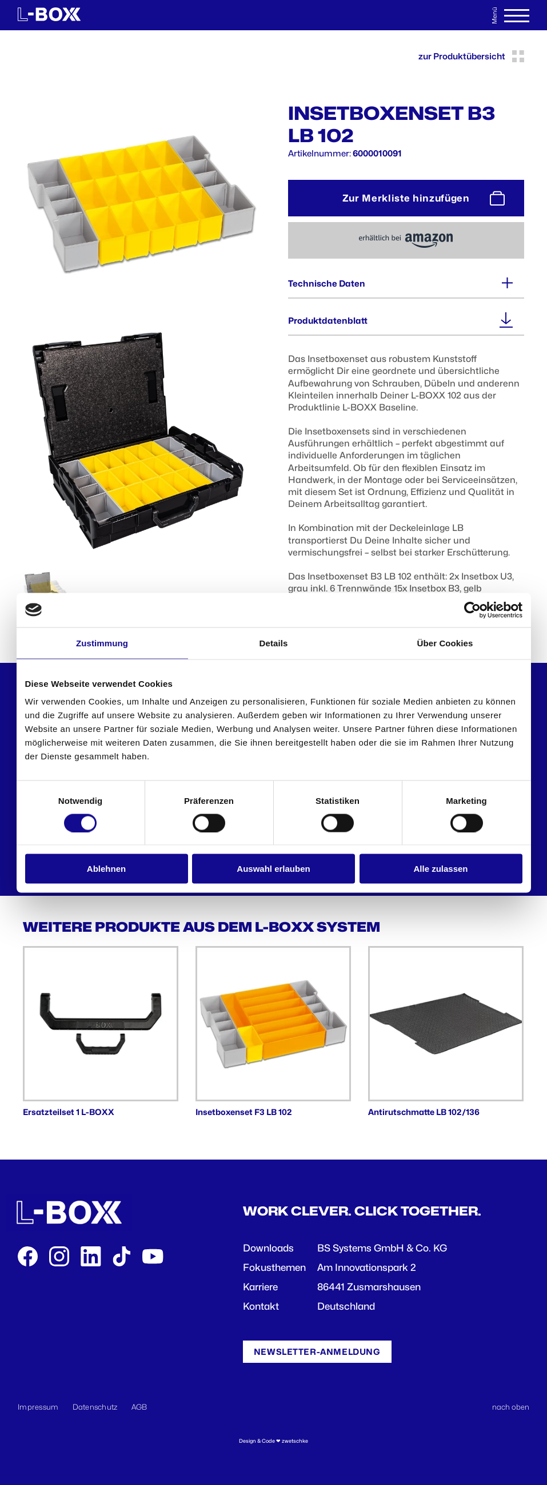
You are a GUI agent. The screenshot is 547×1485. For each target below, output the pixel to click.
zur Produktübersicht (471, 56)
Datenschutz (95, 1406)
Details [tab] (273, 642)
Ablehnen (106, 869)
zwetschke (295, 1441)
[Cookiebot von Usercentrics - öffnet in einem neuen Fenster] (472, 609)
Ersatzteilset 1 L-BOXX (68, 1112)
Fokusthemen (274, 1267)
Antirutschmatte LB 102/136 (424, 1112)
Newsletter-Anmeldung (317, 1352)
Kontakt (261, 1306)
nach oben (510, 1406)
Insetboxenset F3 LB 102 (243, 1112)
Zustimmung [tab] (102, 642)
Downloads (268, 1248)
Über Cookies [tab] (445, 642)
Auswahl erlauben (273, 869)
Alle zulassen (440, 869)
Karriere (260, 1287)
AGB (139, 1406)
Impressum (38, 1406)
